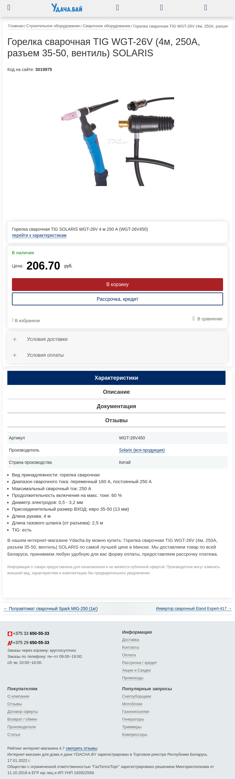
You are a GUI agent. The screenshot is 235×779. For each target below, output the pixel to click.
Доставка (130, 639)
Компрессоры (134, 734)
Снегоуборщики (136, 696)
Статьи (13, 734)
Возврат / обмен (22, 719)
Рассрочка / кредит (139, 662)
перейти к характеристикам (39, 235)
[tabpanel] (117, 141)
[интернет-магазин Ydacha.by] (66, 10)
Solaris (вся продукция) (142, 450)
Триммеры (131, 727)
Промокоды (133, 678)
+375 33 (28, 633)
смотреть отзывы (81, 748)
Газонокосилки (135, 711)
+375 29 (28, 643)
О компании (18, 696)
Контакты (130, 647)
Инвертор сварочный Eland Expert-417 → (194, 608)
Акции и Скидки (136, 670)
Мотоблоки (132, 704)
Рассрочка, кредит (117, 299)
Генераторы (133, 719)
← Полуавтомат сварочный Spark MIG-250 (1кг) (50, 608)
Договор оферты (22, 711)
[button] (13, 7)
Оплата (129, 655)
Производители (21, 727)
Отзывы (14, 704)
